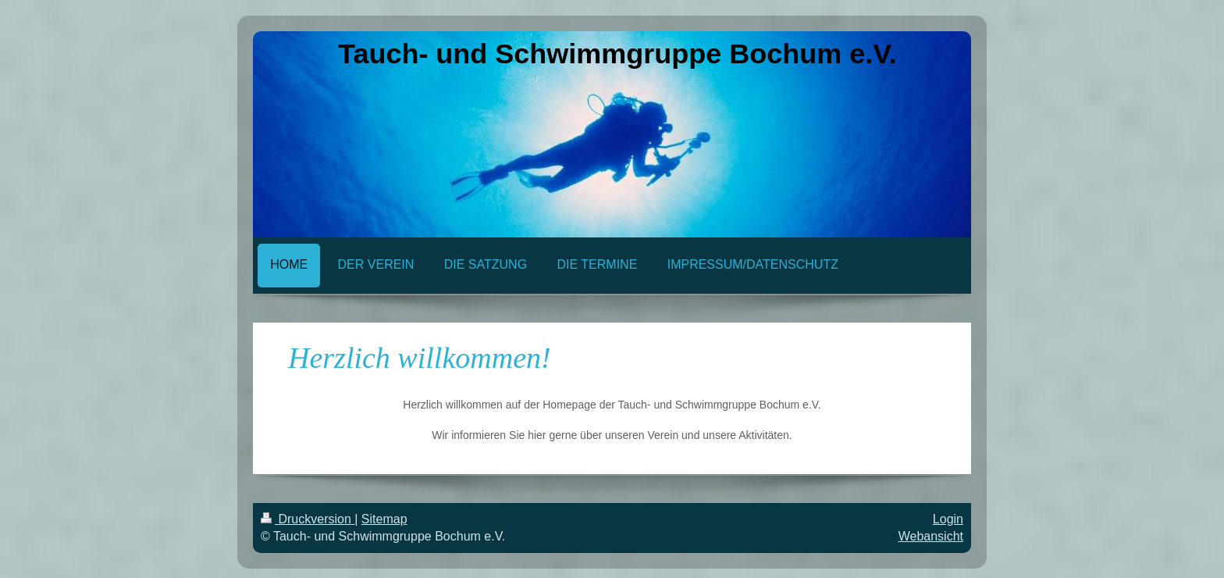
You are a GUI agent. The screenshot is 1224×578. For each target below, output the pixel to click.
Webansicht (930, 536)
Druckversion (307, 519)
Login (948, 519)
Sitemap (384, 519)
